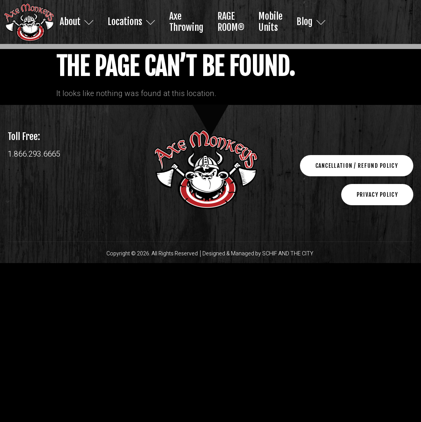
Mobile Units (270, 21)
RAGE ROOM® (230, 21)
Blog (310, 21)
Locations (131, 21)
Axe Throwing (186, 21)
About (77, 21)
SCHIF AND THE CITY (288, 254)
